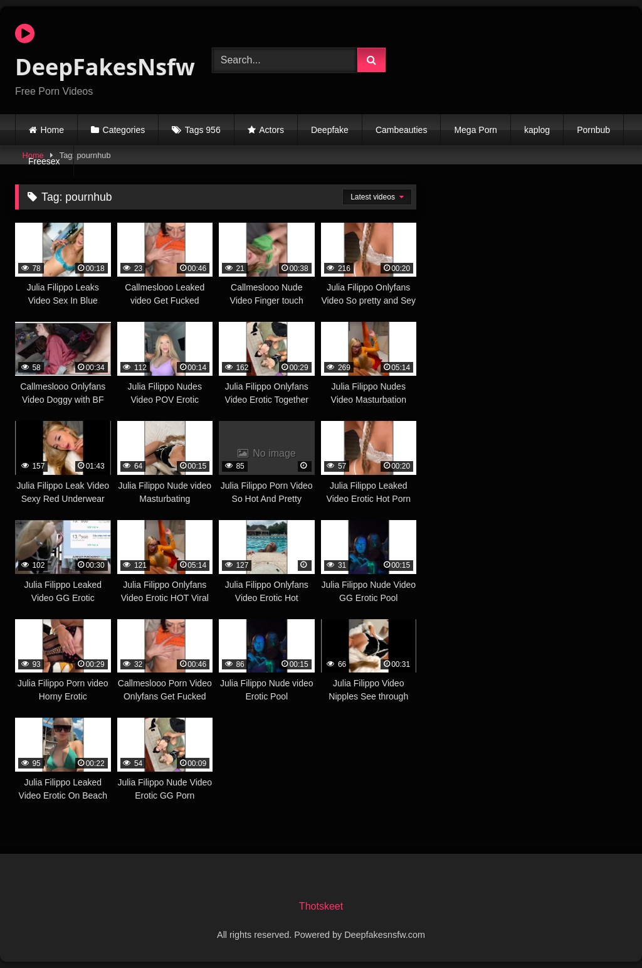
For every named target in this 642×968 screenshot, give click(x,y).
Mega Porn (475, 130)
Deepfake (330, 130)
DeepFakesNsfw (99, 52)
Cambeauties (402, 130)
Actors (271, 130)
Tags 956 (203, 130)
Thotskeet (321, 906)
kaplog (537, 130)
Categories (124, 130)
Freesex (44, 161)
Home (52, 130)
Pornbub (593, 130)
